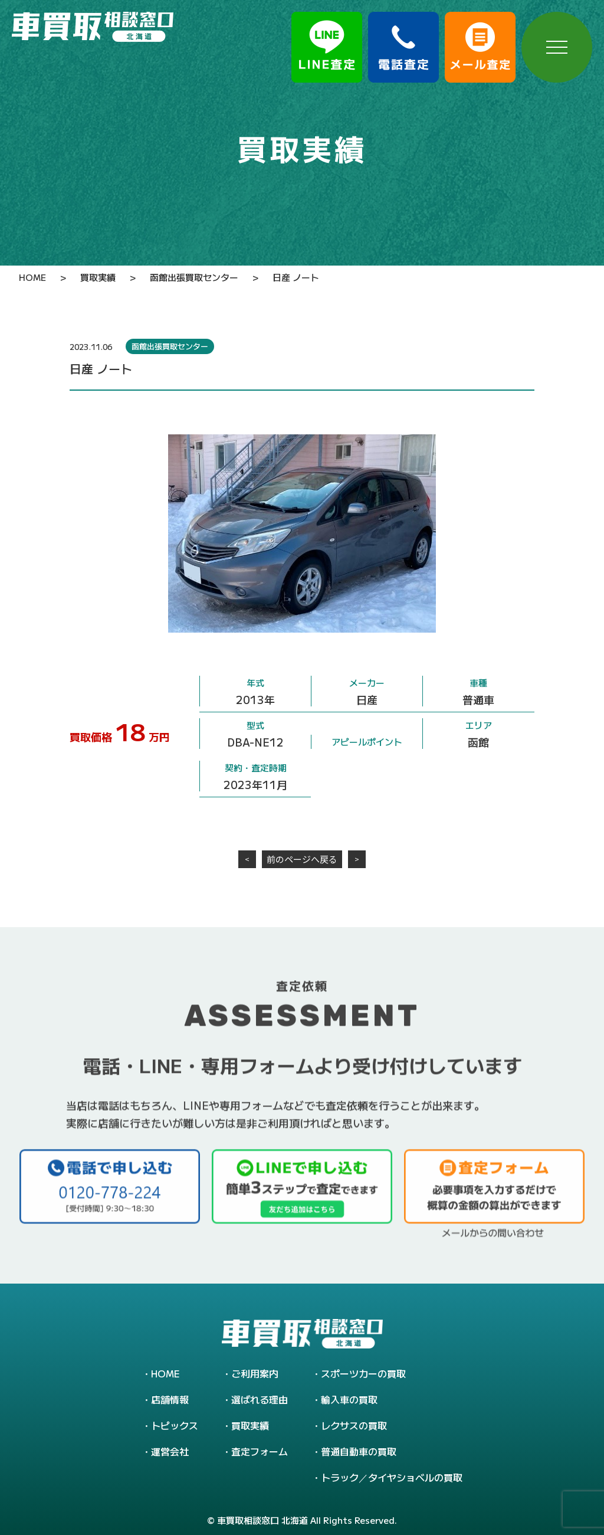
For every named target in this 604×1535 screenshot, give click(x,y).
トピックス (174, 1425)
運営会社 (170, 1451)
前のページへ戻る (302, 859)
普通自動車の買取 (358, 1451)
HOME (165, 1373)
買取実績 (250, 1425)
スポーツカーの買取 (363, 1373)
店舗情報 (170, 1399)
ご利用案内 (254, 1373)
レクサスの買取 (354, 1425)
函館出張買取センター (170, 346)
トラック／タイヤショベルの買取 (391, 1477)
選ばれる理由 (259, 1399)
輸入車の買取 (349, 1399)
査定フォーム (259, 1451)
